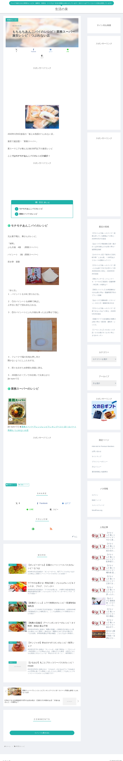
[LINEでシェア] (54, 50)
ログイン (95, 495)
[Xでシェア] (17, 50)
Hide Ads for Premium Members (103, 446)
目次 (41, 196)
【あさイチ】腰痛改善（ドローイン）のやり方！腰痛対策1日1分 (103, 301)
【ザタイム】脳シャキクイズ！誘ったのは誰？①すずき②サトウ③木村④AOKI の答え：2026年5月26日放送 (103, 269)
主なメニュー (96, 467)
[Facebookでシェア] (30, 50)
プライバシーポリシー (100, 462)
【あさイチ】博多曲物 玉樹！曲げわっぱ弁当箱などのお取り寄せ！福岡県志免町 (104, 246)
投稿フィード (96, 500)
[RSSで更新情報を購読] (44, 523)
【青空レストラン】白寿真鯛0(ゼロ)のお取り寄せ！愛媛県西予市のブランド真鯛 (104, 292)
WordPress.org (97, 510)
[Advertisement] (42, 79)
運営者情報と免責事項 (100, 472)
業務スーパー (23, 479)
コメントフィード (98, 505)
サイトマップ (96, 456)
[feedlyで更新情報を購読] (39, 523)
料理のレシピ (11, 479)
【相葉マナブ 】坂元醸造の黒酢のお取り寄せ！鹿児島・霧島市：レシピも (104, 321)
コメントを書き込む (42, 730)
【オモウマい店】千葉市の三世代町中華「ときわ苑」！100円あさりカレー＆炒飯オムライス (103, 257)
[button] (66, 50)
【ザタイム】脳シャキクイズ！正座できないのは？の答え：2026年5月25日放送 (104, 311)
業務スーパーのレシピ (29, 208)
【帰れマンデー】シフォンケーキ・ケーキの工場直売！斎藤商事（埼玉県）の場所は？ (103, 281)
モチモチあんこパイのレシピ (31, 203)
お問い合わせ (96, 451)
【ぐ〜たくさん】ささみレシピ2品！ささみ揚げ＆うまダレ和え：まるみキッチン (103, 332)
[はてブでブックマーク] (42, 50)
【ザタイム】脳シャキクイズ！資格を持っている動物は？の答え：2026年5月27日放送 (103, 236)
